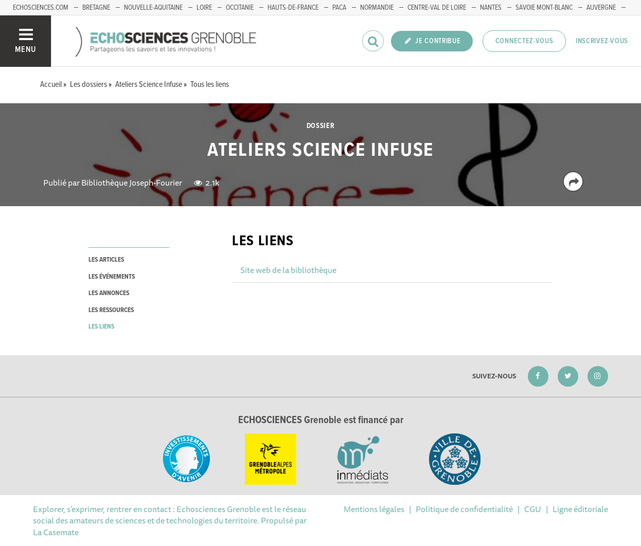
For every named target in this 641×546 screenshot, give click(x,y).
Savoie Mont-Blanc (544, 7)
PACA (339, 7)
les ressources (111, 310)
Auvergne (601, 7)
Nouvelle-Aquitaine (153, 7)
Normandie (377, 7)
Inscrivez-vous (602, 41)
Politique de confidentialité (464, 509)
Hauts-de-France (293, 7)
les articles (106, 260)
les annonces (108, 293)
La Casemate (56, 532)
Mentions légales (374, 509)
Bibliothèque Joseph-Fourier (131, 182)
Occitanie (240, 7)
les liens (101, 326)
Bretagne (96, 7)
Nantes (491, 7)
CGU (532, 509)
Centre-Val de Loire (436, 7)
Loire (204, 7)
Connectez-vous (524, 41)
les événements (111, 276)
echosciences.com (40, 7)
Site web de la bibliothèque (288, 270)
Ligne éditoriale (580, 509)
